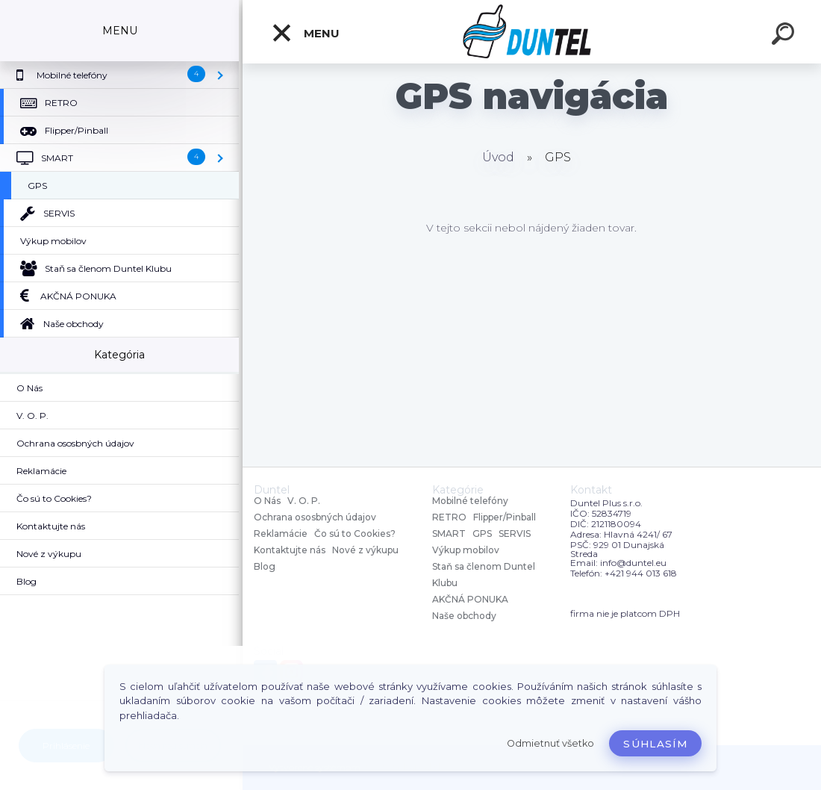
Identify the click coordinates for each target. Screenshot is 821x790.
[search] (785, 36)
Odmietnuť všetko (550, 743)
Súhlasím (655, 744)
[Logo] (532, 31)
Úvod (498, 157)
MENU (305, 33)
